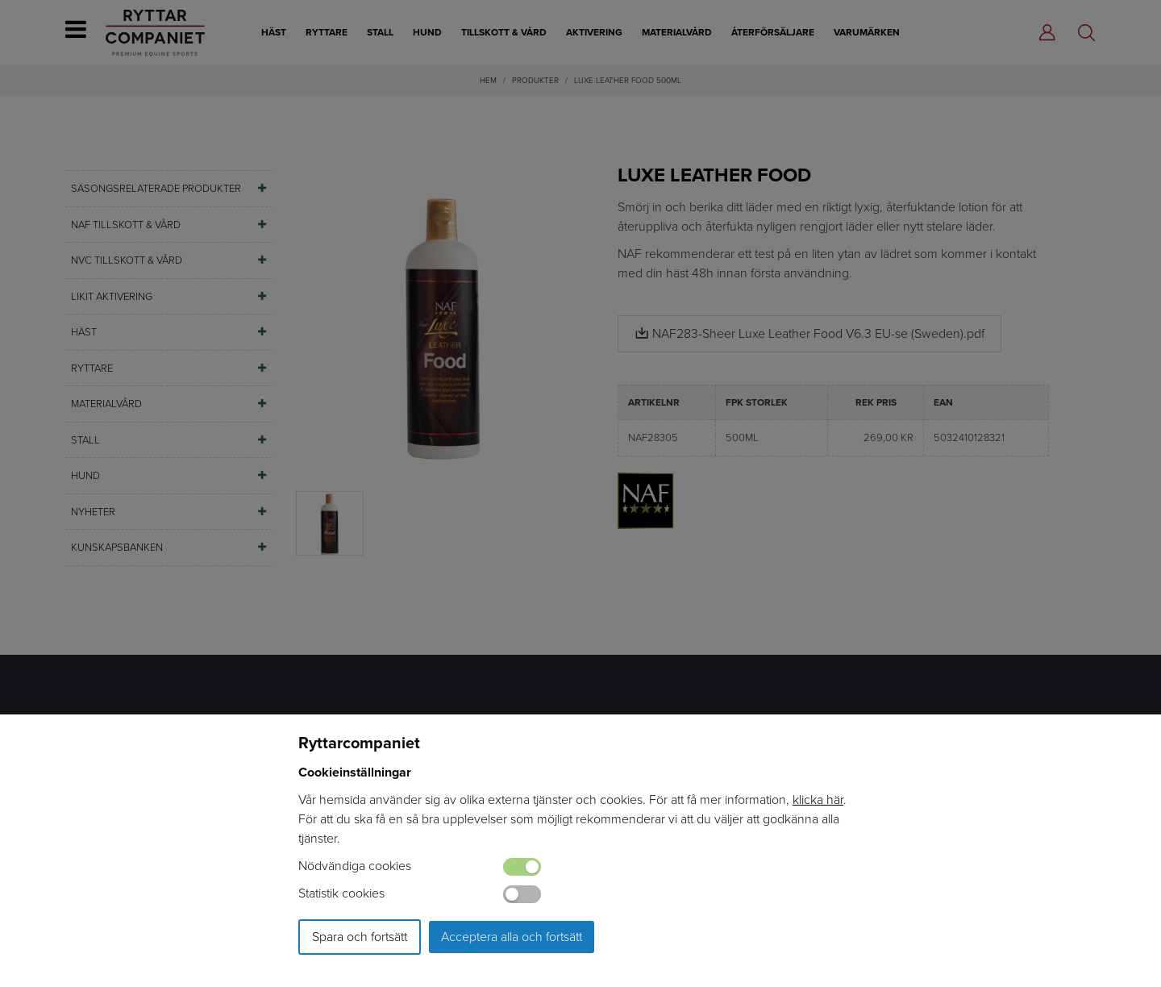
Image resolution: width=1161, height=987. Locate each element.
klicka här (818, 799)
